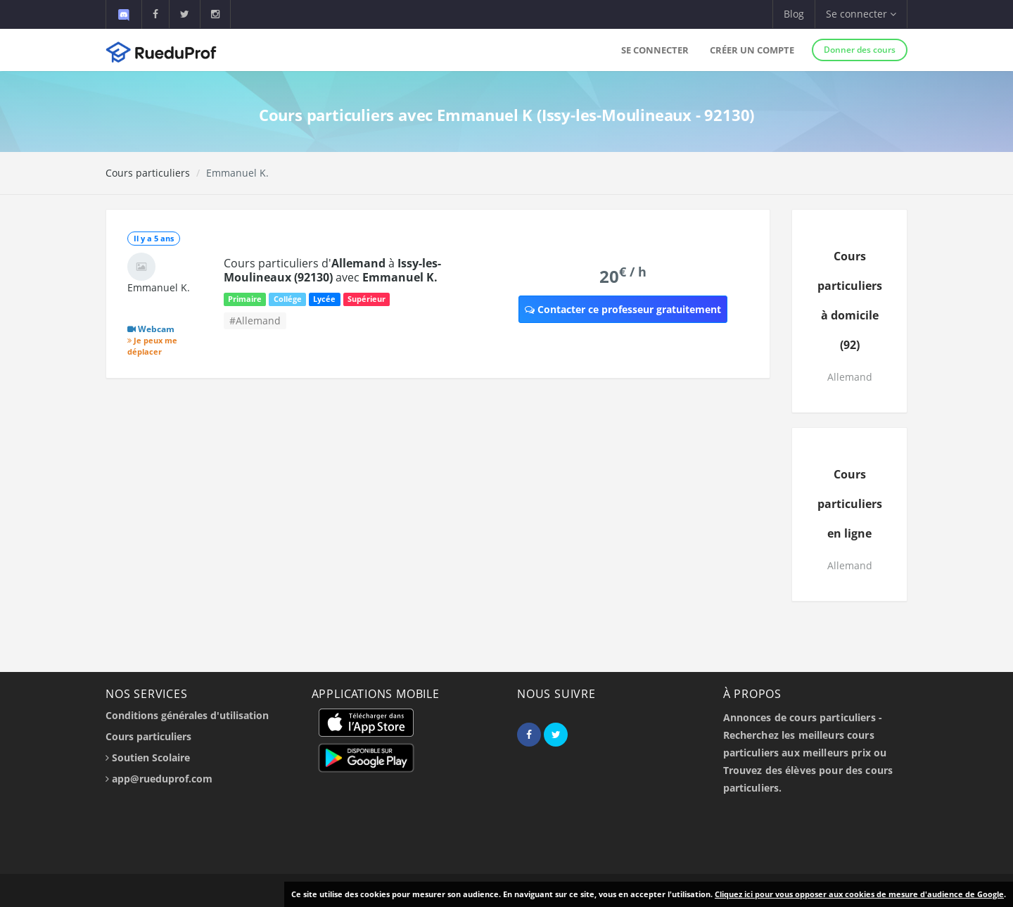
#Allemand (255, 320)
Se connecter (655, 50)
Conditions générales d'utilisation (187, 715)
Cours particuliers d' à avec (332, 270)
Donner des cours (860, 50)
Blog (794, 13)
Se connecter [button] (861, 13)
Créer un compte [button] (752, 50)
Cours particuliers (148, 172)
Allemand (849, 376)
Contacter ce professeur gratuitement (623, 309)
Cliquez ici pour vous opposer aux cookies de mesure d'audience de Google (859, 894)
